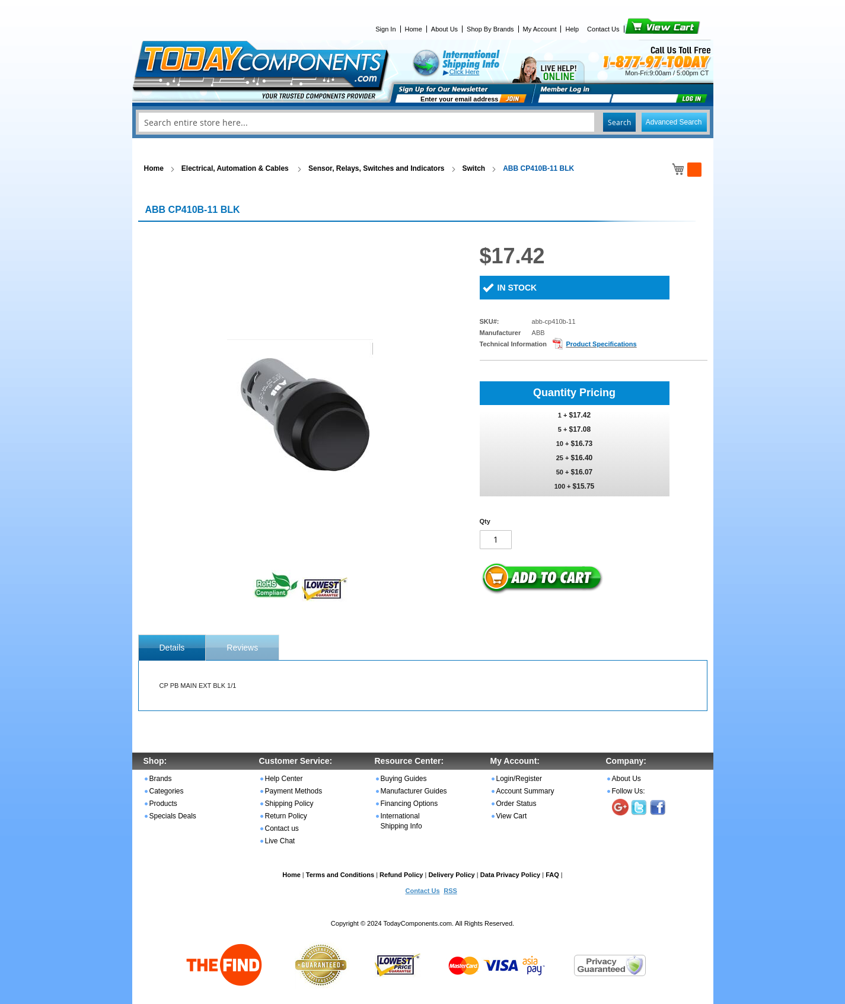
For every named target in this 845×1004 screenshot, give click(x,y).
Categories (166, 791)
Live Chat (280, 841)
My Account (540, 29)
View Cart (642, 29)
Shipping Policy (289, 803)
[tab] (172, 648)
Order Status (516, 803)
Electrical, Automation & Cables (236, 168)
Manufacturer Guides (414, 791)
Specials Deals (172, 816)
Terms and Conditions (340, 874)
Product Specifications (601, 344)
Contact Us (603, 29)
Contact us (282, 828)
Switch (474, 168)
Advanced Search (674, 122)
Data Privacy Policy (510, 874)
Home (413, 29)
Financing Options (409, 803)
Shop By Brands (490, 29)
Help (572, 29)
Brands (160, 778)
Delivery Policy (451, 874)
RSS (450, 890)
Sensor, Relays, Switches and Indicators (376, 168)
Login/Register (519, 778)
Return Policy (286, 816)
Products (163, 803)
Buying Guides (404, 778)
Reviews (242, 647)
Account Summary (525, 791)
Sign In (385, 29)
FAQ (552, 874)
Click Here (464, 71)
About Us (444, 29)
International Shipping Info (401, 821)
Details (172, 647)
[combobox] (423, 122)
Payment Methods (294, 791)
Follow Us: (628, 791)
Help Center (284, 778)
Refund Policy (401, 874)
